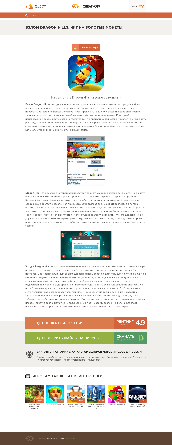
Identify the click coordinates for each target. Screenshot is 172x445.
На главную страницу (41, 6)
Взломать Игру (90, 48)
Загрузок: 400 (124, 340)
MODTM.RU (70, 438)
